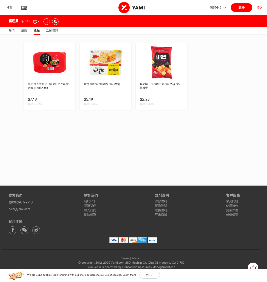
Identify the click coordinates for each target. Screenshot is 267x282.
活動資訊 (52, 30)
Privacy (136, 258)
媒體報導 (90, 214)
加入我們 (90, 210)
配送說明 (161, 205)
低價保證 (232, 214)
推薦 (9, 7)
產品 (37, 30)
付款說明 (161, 201)
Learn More (129, 274)
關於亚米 (90, 201)
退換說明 (161, 210)
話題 (24, 7)
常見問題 (232, 201)
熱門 (12, 30)
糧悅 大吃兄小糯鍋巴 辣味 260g (102, 83)
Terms (125, 258)
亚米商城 (161, 214)
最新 (24, 30)
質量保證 (232, 210)
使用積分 (232, 205)
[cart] (253, 268)
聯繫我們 (90, 205)
